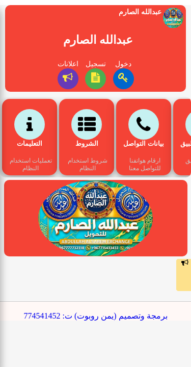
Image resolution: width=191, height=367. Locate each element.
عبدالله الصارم (98, 40)
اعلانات (68, 64)
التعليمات (29, 143)
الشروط (86, 143)
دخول (123, 64)
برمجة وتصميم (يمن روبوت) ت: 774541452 (95, 315)
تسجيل (96, 64)
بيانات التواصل (143, 143)
